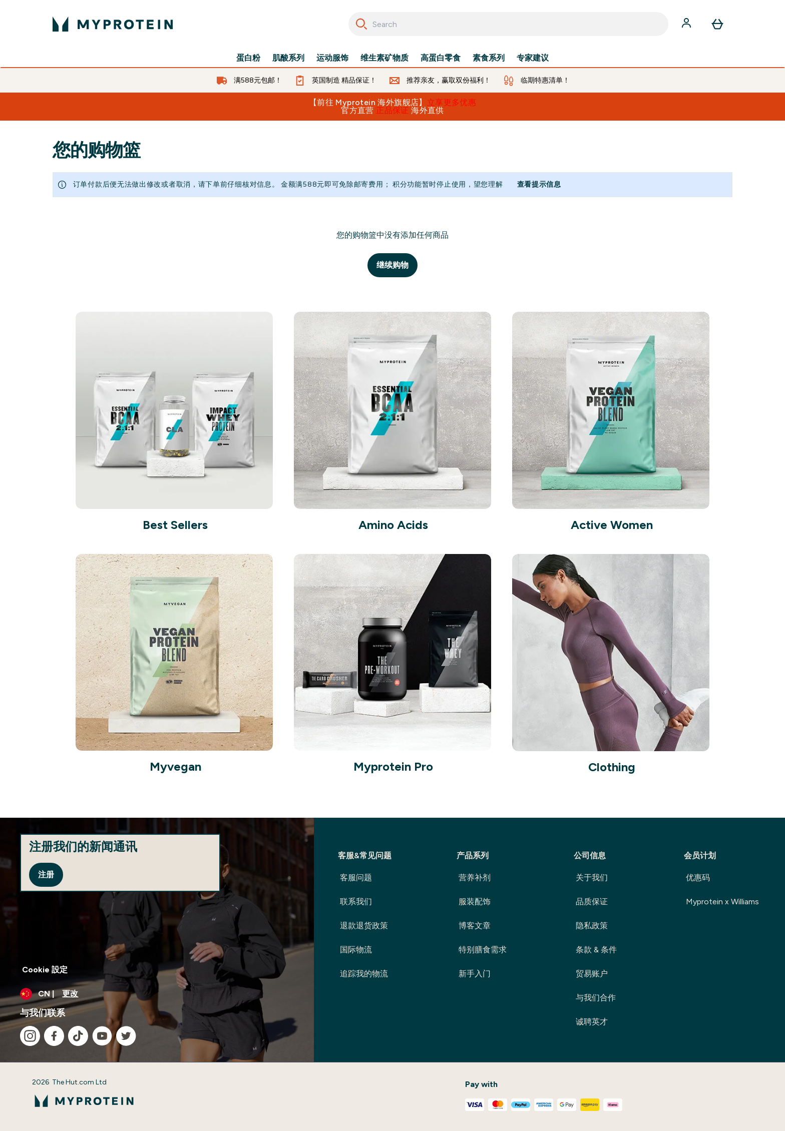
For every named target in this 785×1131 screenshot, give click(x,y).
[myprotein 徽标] (113, 24)
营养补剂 (475, 877)
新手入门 (475, 973)
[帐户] (687, 24)
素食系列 (489, 58)
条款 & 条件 (596, 949)
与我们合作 (596, 997)
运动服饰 (332, 58)
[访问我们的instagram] (30, 1036)
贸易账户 (592, 973)
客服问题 (356, 877)
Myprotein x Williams (722, 901)
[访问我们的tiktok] (78, 1036)
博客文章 (475, 925)
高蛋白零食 (441, 58)
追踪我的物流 (364, 973)
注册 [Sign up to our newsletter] (46, 874)
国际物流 (356, 949)
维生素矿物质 (384, 58)
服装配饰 (475, 901)
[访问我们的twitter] (126, 1036)
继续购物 (392, 265)
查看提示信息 (539, 184)
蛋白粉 (248, 58)
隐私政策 (592, 925)
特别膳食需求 (483, 949)
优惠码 (698, 877)
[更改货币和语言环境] (157, 994)
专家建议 (533, 58)
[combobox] (508, 24)
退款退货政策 (364, 925)
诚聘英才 (592, 1021)
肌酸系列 (288, 58)
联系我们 (356, 901)
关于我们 (592, 877)
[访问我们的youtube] (102, 1036)
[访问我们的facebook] (54, 1036)
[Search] (361, 24)
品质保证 (592, 901)
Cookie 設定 (45, 969)
